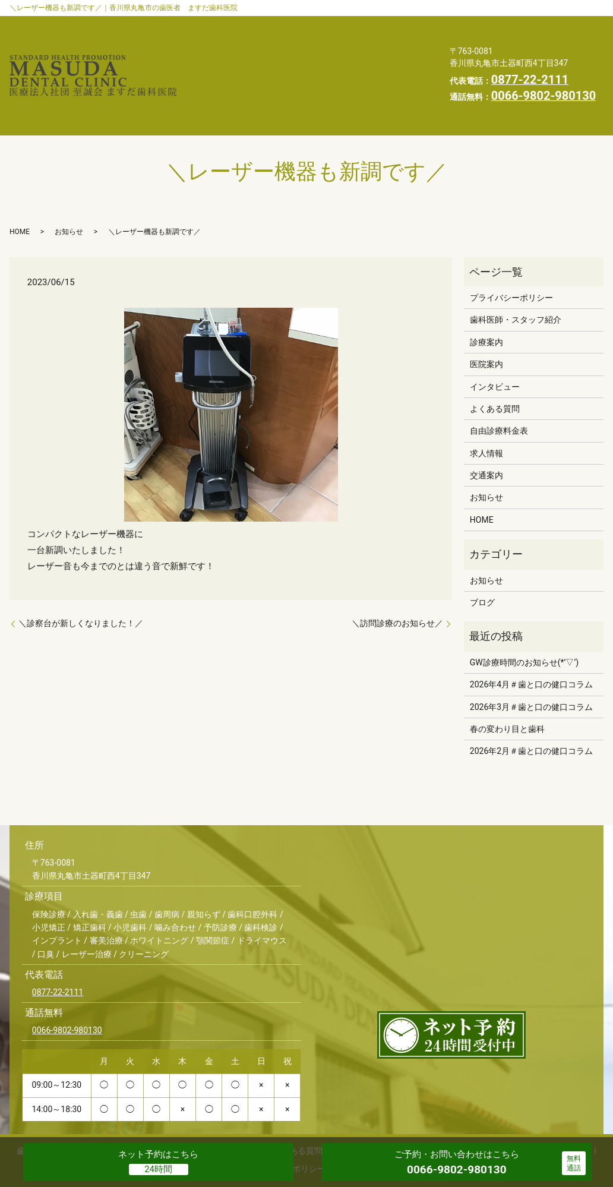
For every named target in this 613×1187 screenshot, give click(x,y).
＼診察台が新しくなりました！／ (80, 578)
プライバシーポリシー (292, 80)
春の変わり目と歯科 (507, 684)
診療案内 (338, 24)
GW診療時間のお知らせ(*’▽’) (524, 617)
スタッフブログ (349, 62)
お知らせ (275, 62)
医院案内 (398, 24)
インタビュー (224, 43)
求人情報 (380, 80)
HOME (210, 80)
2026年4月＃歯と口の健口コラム (531, 639)
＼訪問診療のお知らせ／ (397, 578)
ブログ (482, 557)
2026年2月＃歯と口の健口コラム (531, 706)
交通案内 (215, 62)
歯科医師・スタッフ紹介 (246, 24)
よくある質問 (302, 43)
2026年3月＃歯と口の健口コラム (531, 662)
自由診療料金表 (385, 43)
